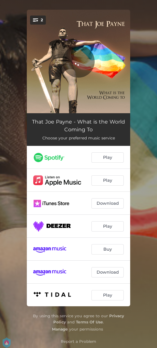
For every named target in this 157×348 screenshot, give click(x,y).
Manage (60, 329)
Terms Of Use (89, 322)
